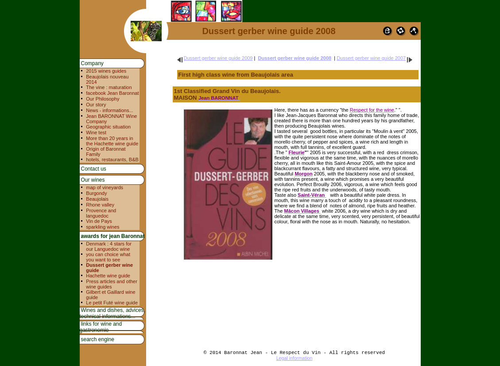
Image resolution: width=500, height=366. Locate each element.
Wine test (96, 132)
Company (92, 63)
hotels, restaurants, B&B (112, 159)
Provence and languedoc (101, 213)
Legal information (294, 358)
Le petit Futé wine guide (112, 302)
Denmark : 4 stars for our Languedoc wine (109, 246)
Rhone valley (100, 204)
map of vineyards (104, 187)
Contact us (93, 169)
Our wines (93, 180)
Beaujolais (97, 199)
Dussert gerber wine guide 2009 (218, 58)
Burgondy (96, 193)
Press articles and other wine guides (111, 284)
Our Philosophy (102, 98)
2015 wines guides (106, 71)
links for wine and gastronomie (101, 327)
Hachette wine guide (108, 275)
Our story (96, 104)
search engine (97, 339)
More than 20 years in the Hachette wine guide (112, 141)
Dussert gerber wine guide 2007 (371, 58)
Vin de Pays (99, 221)
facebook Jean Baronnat (112, 93)
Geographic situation (108, 126)
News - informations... (109, 110)
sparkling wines (102, 227)
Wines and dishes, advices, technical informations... (112, 313)
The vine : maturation (109, 87)
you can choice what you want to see (108, 257)
